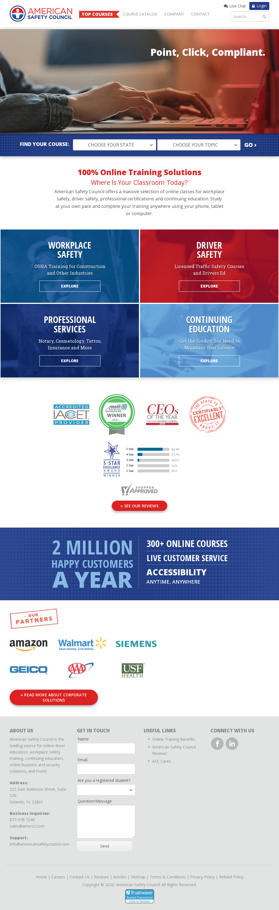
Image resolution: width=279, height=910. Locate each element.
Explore (70, 286)
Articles (119, 873)
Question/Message (95, 798)
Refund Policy (231, 873)
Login (262, 5)
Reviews (101, 873)
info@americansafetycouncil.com (39, 841)
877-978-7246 (22, 816)
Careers (58, 873)
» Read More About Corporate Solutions (64, 697)
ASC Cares (161, 758)
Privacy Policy (202, 873)
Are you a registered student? (104, 777)
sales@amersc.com (27, 823)
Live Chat (237, 6)
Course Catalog (140, 14)
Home (41, 873)
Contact (200, 14)
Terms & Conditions (168, 873)
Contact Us (80, 873)
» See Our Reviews (139, 505)
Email (82, 756)
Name (83, 735)
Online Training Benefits (173, 736)
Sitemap (138, 873)
